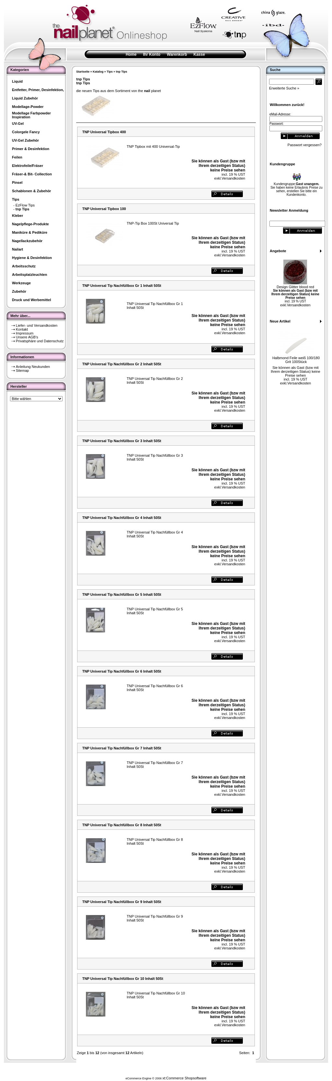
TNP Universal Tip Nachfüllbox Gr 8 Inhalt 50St (121, 825)
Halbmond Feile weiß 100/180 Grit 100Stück (296, 360)
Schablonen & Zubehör (31, 191)
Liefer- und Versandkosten (36, 325)
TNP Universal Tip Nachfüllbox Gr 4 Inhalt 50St (121, 518)
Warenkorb (177, 54)
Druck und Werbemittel (31, 300)
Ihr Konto (151, 54)
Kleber (17, 215)
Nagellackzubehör (27, 241)
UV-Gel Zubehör (25, 140)
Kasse (199, 54)
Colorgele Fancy (26, 132)
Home (131, 54)
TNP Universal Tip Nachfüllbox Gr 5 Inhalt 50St (121, 594)
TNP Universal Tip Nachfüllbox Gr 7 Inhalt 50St (121, 748)
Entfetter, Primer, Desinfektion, (38, 90)
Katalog (98, 71)
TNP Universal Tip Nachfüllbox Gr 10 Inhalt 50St (122, 979)
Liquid (17, 81)
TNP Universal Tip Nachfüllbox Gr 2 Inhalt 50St (121, 364)
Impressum (24, 333)
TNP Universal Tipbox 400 (104, 132)
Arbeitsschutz (24, 266)
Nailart (17, 249)
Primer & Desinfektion (30, 149)
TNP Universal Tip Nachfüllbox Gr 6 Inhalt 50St (121, 671)
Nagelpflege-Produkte (30, 224)
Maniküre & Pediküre (29, 232)
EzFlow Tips (25, 205)
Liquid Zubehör (25, 98)
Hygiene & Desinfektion (32, 258)
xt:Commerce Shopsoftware (184, 1078)
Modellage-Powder (27, 107)
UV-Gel (18, 123)
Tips (110, 71)
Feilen (17, 157)
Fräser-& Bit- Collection (32, 174)
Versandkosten (233, 178)
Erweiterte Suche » (284, 88)
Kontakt (22, 329)
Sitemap (22, 370)
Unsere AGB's (27, 337)
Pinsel (17, 182)
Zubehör (19, 291)
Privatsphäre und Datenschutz (40, 341)
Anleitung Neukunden (33, 367)
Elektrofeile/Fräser (27, 166)
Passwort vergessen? (305, 145)
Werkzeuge (21, 283)
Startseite (82, 71)
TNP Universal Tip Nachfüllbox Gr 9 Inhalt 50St (121, 902)
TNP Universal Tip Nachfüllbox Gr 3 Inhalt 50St (121, 441)
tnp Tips (121, 71)
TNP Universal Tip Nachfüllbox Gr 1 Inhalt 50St (121, 286)
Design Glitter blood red (295, 287)
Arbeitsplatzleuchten (29, 274)
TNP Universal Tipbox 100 (104, 209)
